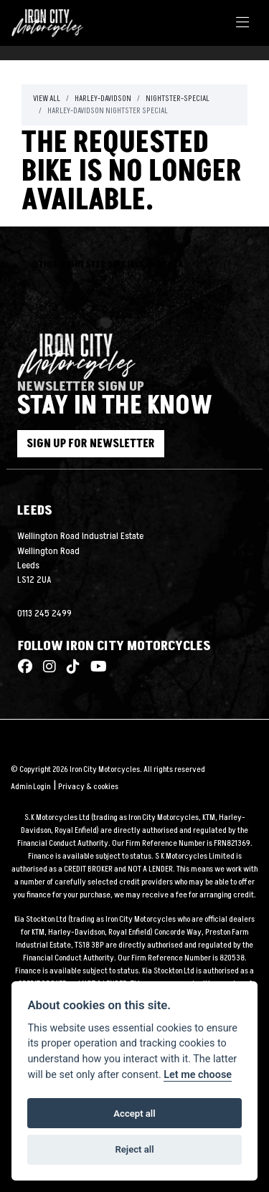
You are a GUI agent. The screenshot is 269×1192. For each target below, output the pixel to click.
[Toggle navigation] (242, 23)
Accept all (134, 1113)
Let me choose (198, 1075)
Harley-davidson (103, 98)
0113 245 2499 (44, 613)
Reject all (134, 1149)
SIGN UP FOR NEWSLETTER (91, 444)
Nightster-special (177, 98)
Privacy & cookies (88, 787)
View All (46, 98)
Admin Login (30, 787)
